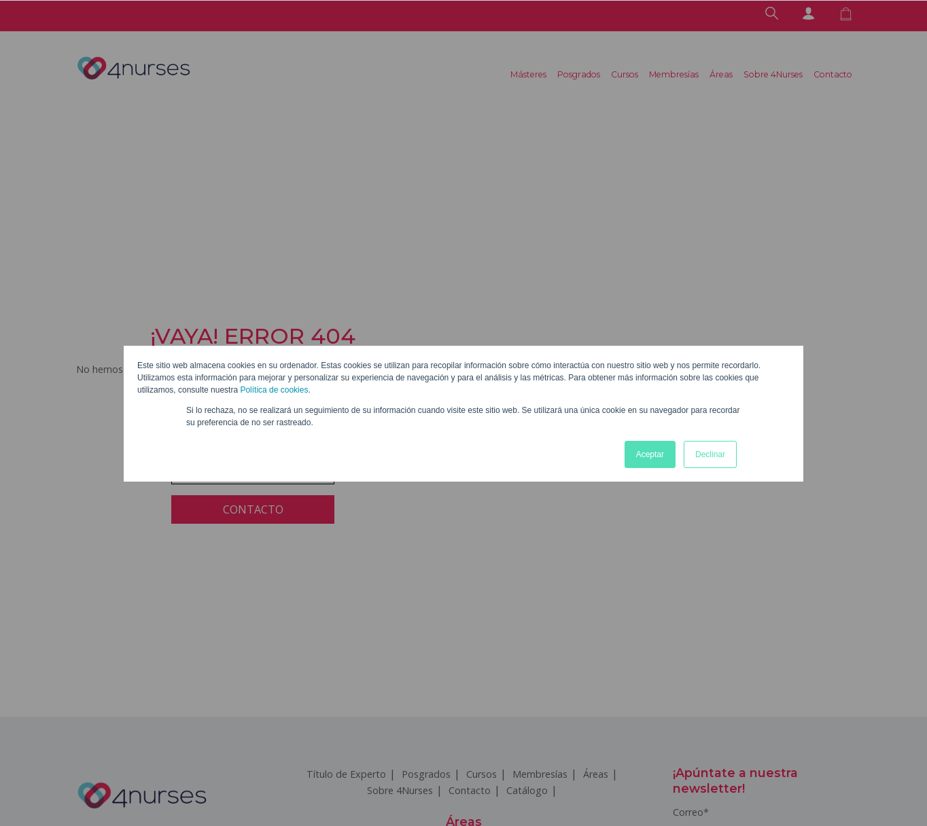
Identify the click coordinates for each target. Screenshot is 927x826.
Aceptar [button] (650, 454)
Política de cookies (274, 390)
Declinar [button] (710, 454)
